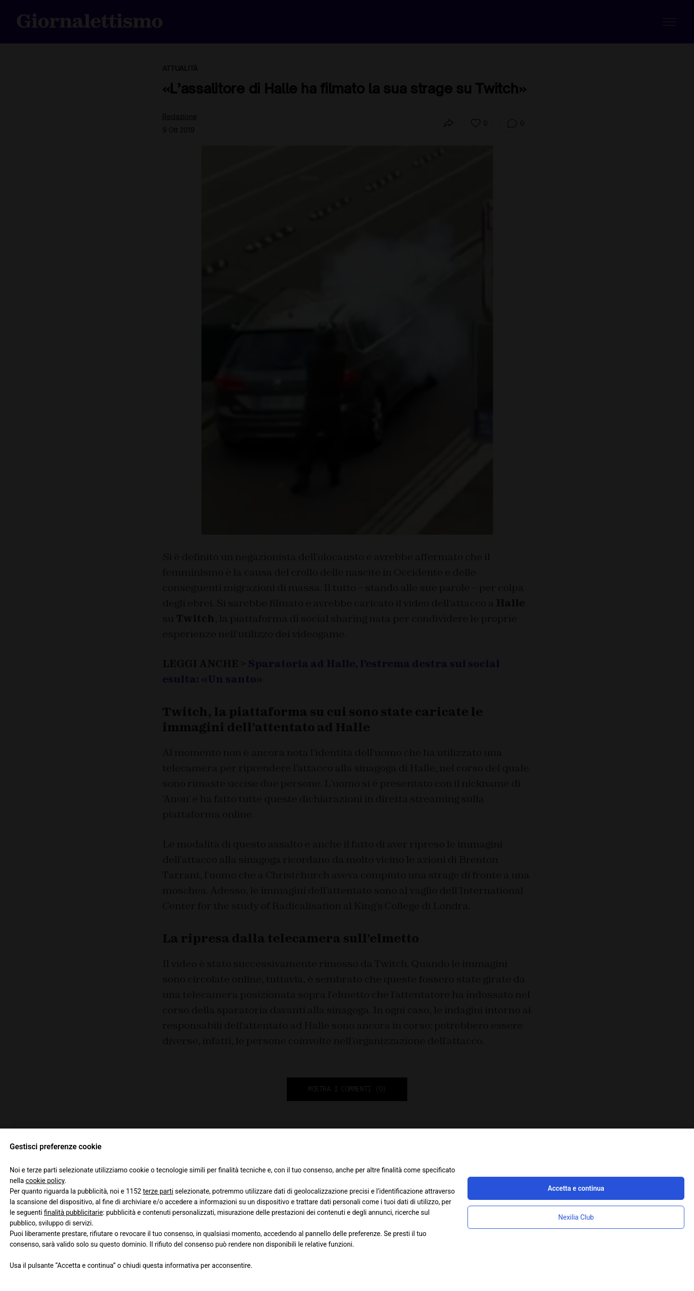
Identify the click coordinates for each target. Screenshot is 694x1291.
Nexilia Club (576, 1217)
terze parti (158, 1191)
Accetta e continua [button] (575, 1188)
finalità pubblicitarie (73, 1212)
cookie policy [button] (45, 1180)
